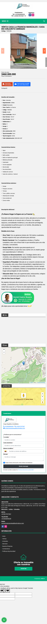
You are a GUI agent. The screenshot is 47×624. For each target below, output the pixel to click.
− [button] (4, 352)
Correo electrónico (8, 443)
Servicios (4, 543)
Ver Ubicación (19, 399)
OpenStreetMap (41, 382)
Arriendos (5, 541)
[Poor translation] (7, 591)
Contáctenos (6, 548)
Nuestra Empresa (7, 546)
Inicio (3, 536)
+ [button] (4, 349)
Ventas (4, 538)
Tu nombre (6, 437)
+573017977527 (19, 16)
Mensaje (5, 454)
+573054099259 (20, 14)
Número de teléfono (8, 448)
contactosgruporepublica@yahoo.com (15, 428)
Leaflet (31, 382)
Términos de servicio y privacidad (25, 469)
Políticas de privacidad (8, 551)
